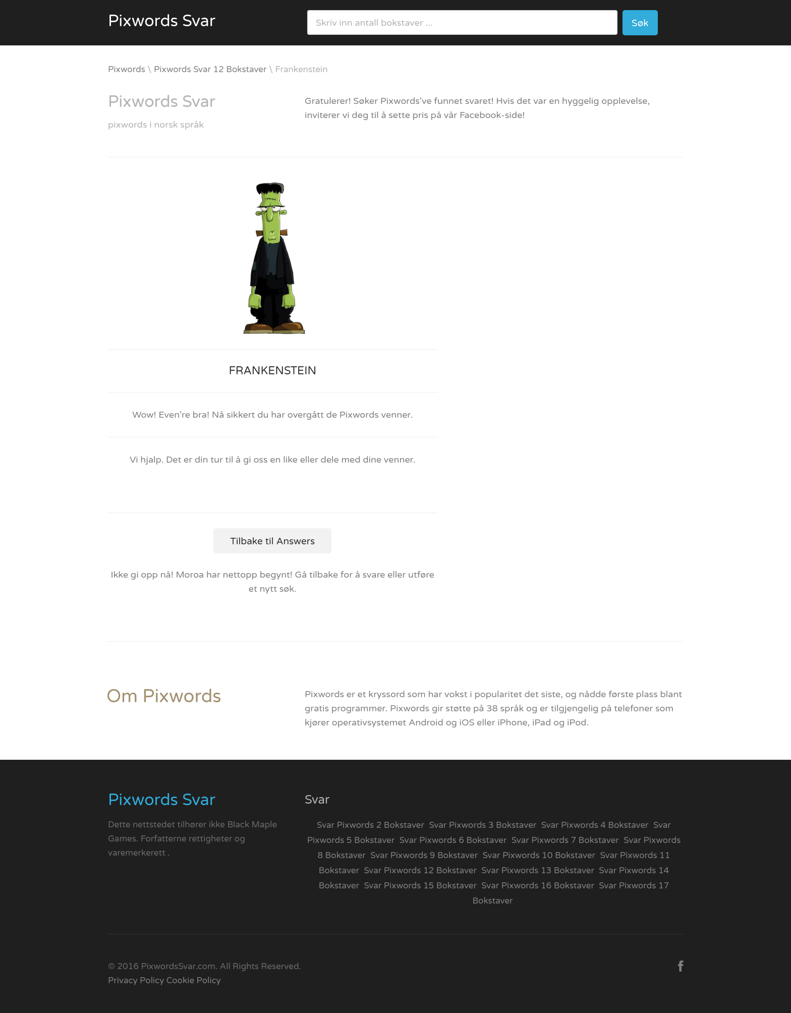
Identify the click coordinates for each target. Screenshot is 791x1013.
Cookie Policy (193, 980)
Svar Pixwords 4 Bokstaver (595, 825)
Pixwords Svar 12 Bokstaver (210, 69)
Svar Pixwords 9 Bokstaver (424, 855)
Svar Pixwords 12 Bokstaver (420, 870)
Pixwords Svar (161, 21)
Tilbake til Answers (272, 541)
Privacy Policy (136, 980)
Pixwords (126, 69)
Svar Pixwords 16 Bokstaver (537, 885)
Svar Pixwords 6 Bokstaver (453, 840)
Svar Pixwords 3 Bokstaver (482, 825)
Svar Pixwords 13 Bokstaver (537, 870)
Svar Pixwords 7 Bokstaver (565, 840)
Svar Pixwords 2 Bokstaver (370, 825)
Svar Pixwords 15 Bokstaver (420, 885)
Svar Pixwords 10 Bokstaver (539, 855)
